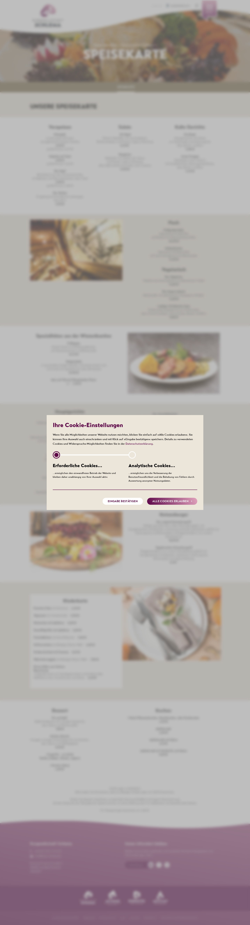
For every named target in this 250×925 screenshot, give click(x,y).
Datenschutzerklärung (139, 443)
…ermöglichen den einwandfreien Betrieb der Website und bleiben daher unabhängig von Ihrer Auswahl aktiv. (87, 470)
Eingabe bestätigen (123, 501)
